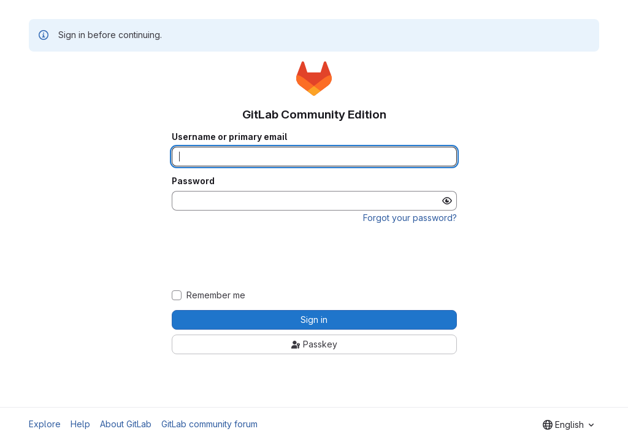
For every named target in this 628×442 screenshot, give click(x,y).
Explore (45, 424)
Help (80, 424)
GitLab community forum (209, 424)
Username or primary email (229, 137)
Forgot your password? (410, 217)
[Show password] (447, 201)
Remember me (215, 295)
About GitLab (125, 424)
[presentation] (314, 257)
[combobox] (568, 424)
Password (193, 181)
